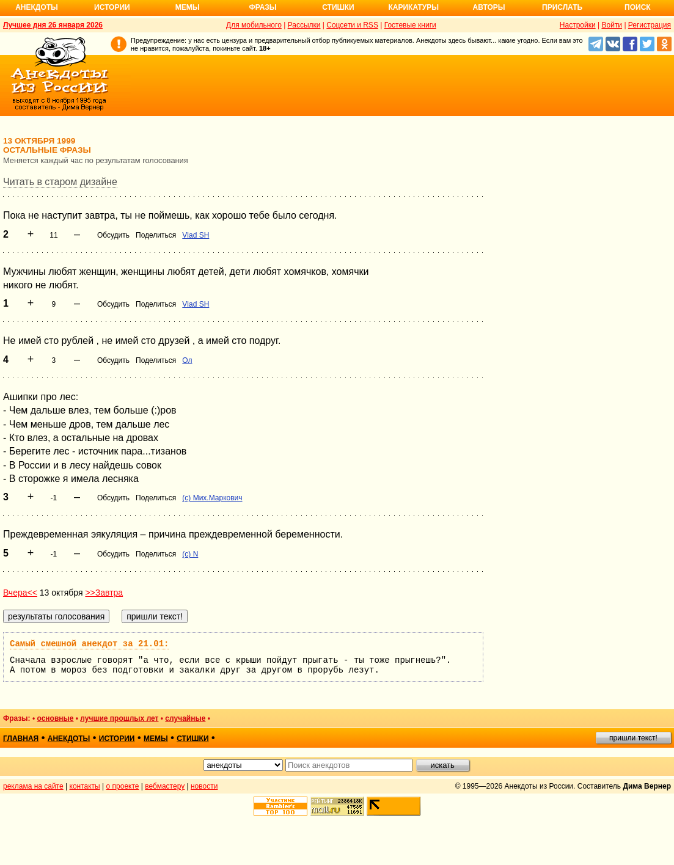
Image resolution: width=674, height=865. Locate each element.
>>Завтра (104, 592)
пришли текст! (633, 738)
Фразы (262, 7)
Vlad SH (195, 235)
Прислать (562, 7)
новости (204, 786)
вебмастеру (165, 786)
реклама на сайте (33, 786)
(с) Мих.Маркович (212, 498)
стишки (192, 738)
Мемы (187, 7)
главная (20, 738)
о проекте (122, 786)
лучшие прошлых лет (119, 718)
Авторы (489, 7)
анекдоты (69, 738)
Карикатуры (413, 7)
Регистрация (649, 25)
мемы (156, 738)
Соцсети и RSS (352, 25)
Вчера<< (20, 592)
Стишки (338, 7)
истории (117, 738)
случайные (185, 718)
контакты (85, 786)
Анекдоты (36, 7)
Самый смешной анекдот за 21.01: (89, 644)
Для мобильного (254, 25)
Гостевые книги (410, 25)
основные (55, 718)
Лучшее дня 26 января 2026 (53, 25)
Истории (112, 7)
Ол (187, 360)
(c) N (190, 554)
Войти (611, 25)
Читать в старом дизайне (60, 182)
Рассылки (304, 25)
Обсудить (113, 235)
